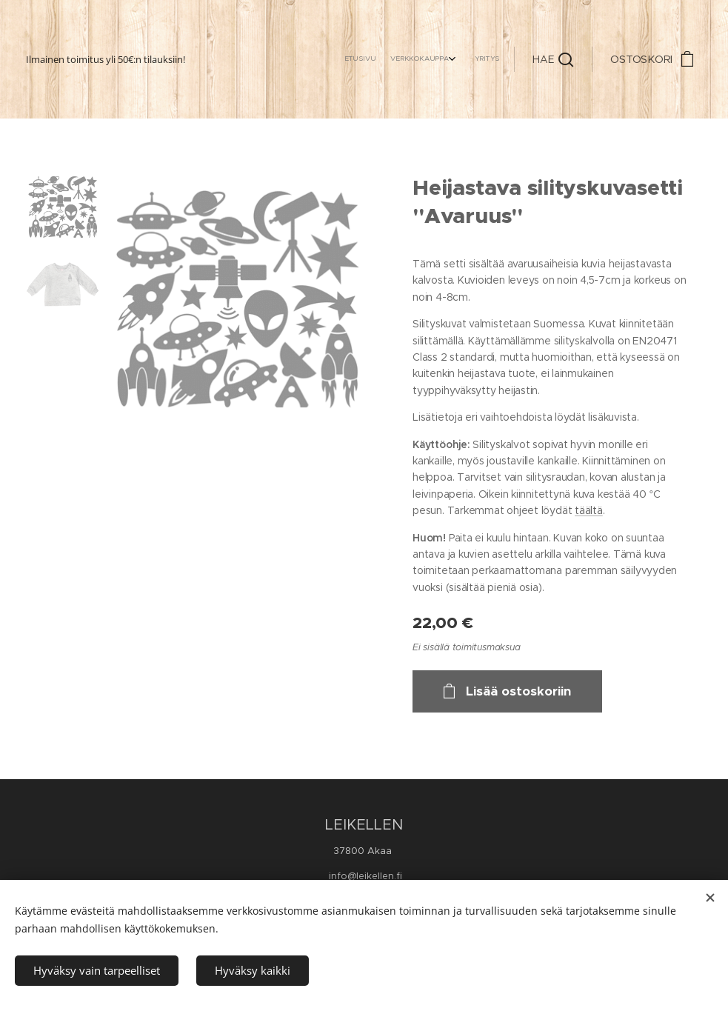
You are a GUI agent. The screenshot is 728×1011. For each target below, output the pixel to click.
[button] (553, 59)
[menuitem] (460, 59)
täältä (589, 510)
